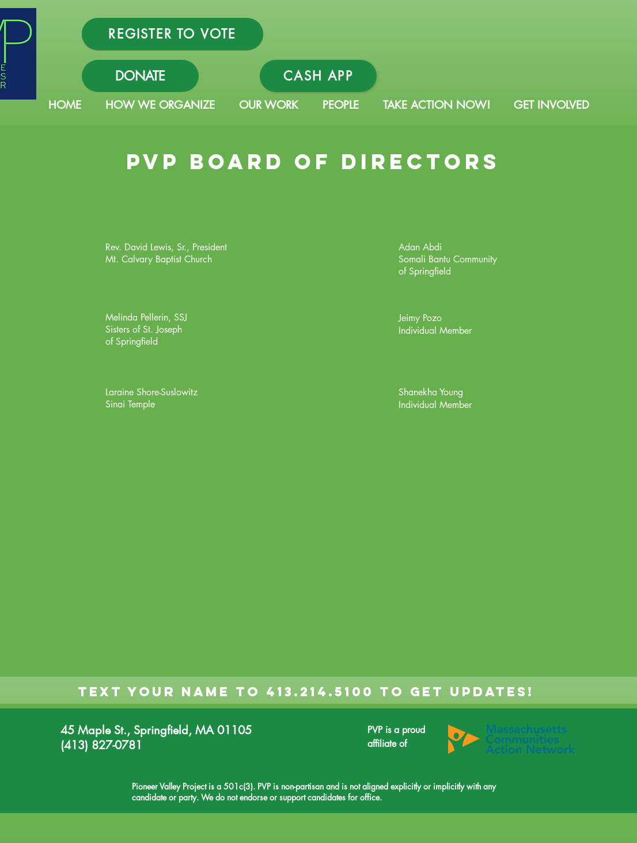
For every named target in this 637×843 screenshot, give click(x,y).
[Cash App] (318, 76)
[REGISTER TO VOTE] (172, 34)
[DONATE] (140, 76)
